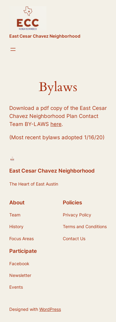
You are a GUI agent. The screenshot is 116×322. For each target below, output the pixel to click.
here (56, 124)
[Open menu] (13, 49)
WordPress (50, 309)
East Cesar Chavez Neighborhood (44, 36)
